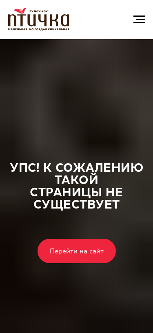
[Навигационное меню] (139, 20)
